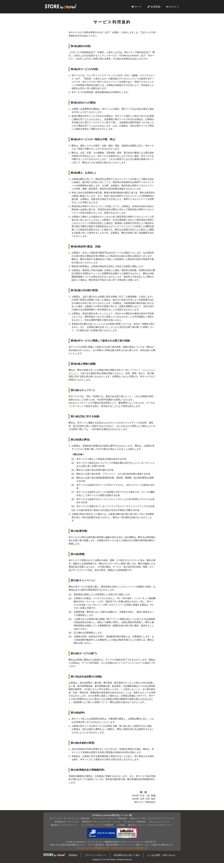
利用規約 (73, 855)
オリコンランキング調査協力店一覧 (93, 848)
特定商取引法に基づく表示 (127, 855)
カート (138, 6)
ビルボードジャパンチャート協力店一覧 (129, 848)
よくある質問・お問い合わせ (161, 855)
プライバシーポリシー (95, 855)
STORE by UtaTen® (61, 6)
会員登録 (155, 6)
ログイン (174, 6)
